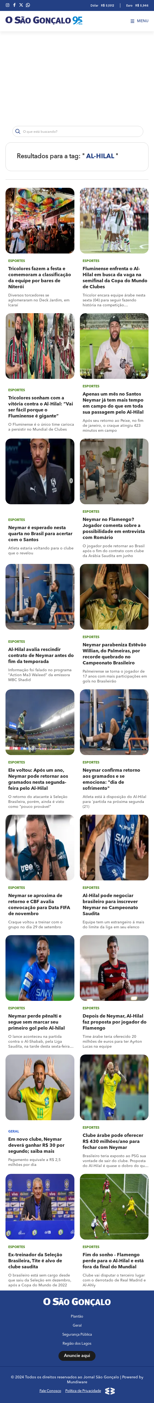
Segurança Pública (77, 1334)
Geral (77, 1325)
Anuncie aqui (77, 1356)
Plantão (77, 1316)
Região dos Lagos (77, 1344)
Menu (140, 21)
